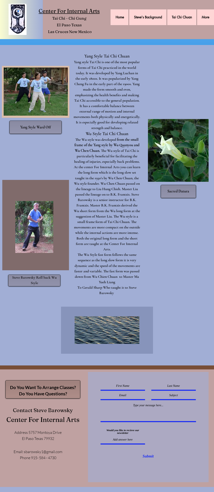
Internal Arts (83, 11)
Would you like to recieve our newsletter (122, 431)
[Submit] (148, 456)
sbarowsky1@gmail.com (43, 451)
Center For (52, 11)
